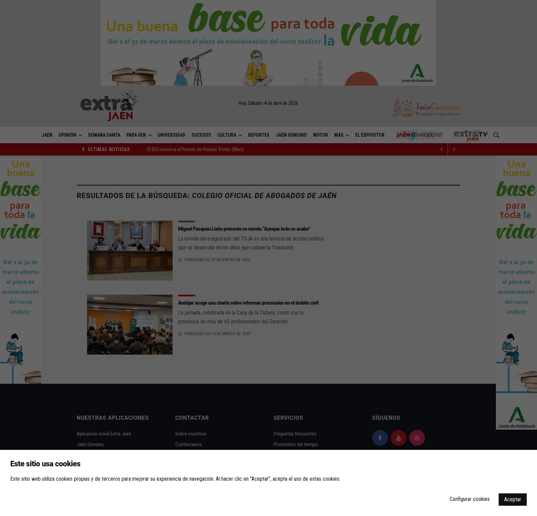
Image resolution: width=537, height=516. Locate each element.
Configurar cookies (470, 499)
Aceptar (512, 499)
